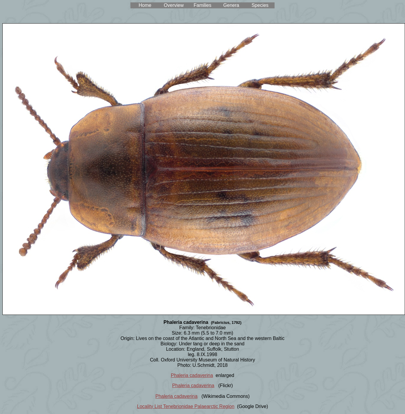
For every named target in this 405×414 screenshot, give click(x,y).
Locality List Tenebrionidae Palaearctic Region (185, 406)
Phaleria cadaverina (192, 375)
